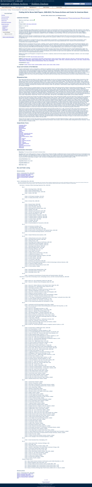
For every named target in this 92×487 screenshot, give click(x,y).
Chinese (57, 64)
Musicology (29, 60)
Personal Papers (4, 30)
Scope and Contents (5, 17)
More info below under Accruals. (37, 56)
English (25, 64)
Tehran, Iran (46, 60)
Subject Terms (4, 20)
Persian (29, 64)
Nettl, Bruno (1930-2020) (31, 24)
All (17, 178)
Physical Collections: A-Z (20, 7)
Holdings (9, 9)
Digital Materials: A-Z (32, 7)
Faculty (53, 58)
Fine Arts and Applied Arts (16, 9)
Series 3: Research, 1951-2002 (23, 175)
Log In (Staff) (46, 479)
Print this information (85, 18)
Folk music (67, 58)
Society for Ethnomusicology (37, 60)
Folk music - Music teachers (24, 134)
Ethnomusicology (47, 58)
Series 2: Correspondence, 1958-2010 (25, 174)
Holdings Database (39, 4)
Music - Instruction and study (67, 59)
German (44, 64)
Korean (51, 64)
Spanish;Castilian (38, 64)
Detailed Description (5, 24)
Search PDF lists (88, 3)
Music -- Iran (76, 59)
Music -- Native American (24, 143)
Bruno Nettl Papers (32, 9)
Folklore (63, 58)
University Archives (4, 9)
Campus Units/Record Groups (7, 7)
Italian (54, 64)
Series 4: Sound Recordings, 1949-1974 (25, 176)
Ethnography (41, 58)
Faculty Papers (58, 58)
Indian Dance (28, 59)
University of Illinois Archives (14, 4)
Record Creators (59, 7)
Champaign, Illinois (27, 58)
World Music (51, 60)
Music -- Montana (83, 59)
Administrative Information (6, 22)
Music (47, 59)
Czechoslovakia (35, 58)
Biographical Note (4, 18)
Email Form (47, 482)
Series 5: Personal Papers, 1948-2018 (25, 177)
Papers (27, 62)
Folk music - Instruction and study (77, 58)
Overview (3, 15)
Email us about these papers (8, 37)
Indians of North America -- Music (38, 59)
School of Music (24, 9)
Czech (48, 64)
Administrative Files (5, 25)
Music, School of (51, 59)
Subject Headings (46, 7)
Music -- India (58, 59)
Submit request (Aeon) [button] (63, 18)
